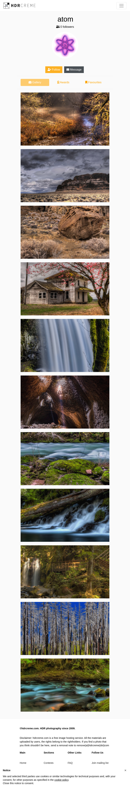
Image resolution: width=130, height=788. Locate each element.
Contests (48, 762)
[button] (125, 770)
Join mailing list (100, 762)
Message (74, 69)
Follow (54, 69)
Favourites (93, 82)
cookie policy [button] (61, 779)
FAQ (70, 762)
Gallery (35, 82)
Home (23, 762)
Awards (63, 82)
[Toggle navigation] (121, 5)
